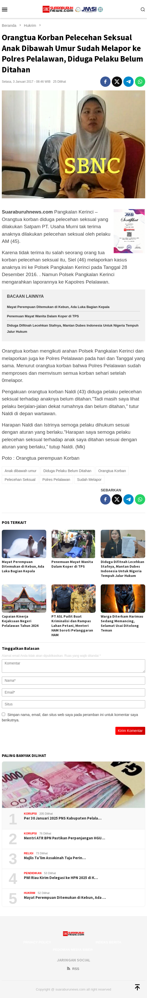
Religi (28, 853)
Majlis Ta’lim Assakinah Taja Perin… (55, 858)
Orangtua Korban (112, 471)
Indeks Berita (108, 942)
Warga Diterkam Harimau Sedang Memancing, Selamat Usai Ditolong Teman (122, 623)
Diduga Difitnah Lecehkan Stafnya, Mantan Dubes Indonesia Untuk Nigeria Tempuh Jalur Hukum (122, 568)
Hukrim (29, 892)
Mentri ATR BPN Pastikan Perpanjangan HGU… (64, 838)
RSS (72, 969)
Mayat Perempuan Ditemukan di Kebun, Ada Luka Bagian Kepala (58, 307)
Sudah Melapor (89, 479)
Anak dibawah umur (20, 471)
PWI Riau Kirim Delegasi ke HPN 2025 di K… (61, 877)
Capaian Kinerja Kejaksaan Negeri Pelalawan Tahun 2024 (20, 621)
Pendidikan (32, 873)
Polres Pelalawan (56, 479)
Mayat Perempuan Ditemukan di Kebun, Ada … (65, 897)
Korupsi (30, 813)
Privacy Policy (37, 942)
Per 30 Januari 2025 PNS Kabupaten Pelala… (63, 818)
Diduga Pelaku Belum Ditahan (67, 471)
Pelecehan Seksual (20, 479)
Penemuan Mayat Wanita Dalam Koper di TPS (43, 316)
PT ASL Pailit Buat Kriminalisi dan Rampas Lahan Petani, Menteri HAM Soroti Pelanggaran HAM (72, 625)
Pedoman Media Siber (73, 950)
